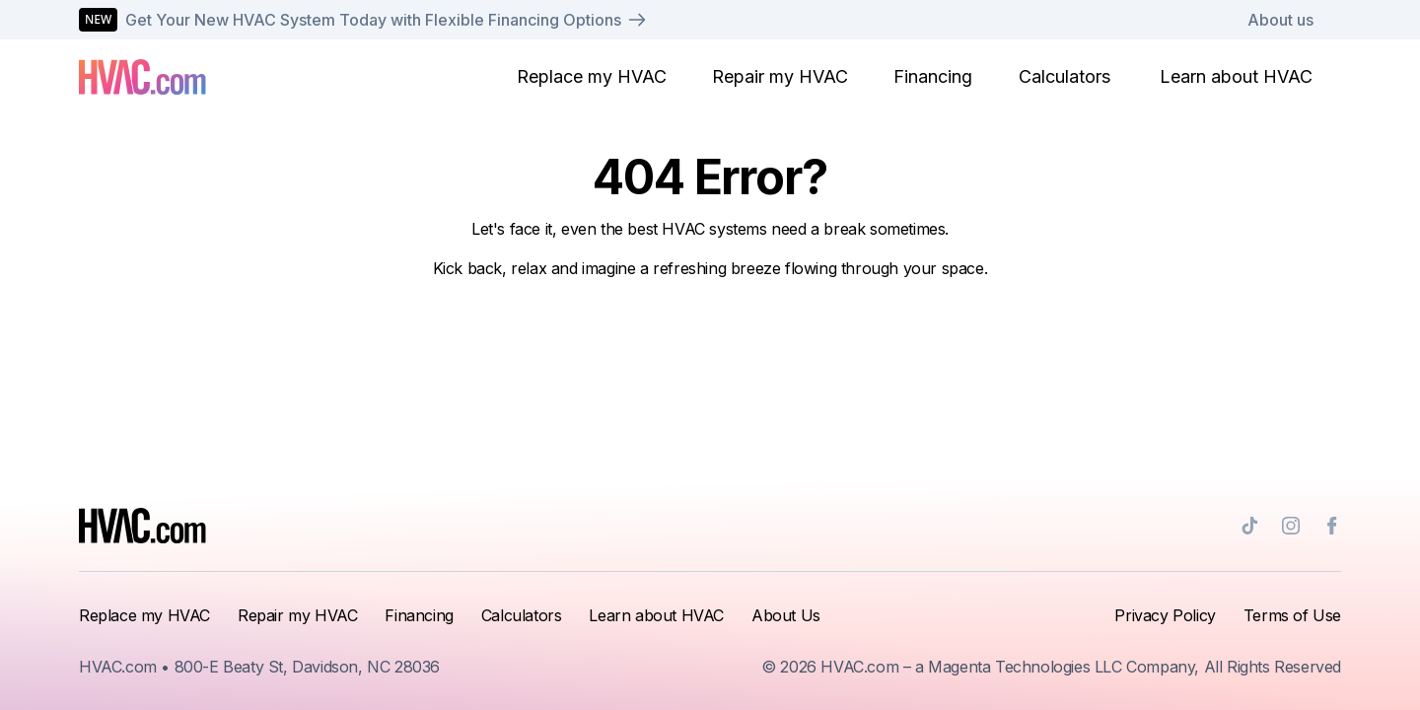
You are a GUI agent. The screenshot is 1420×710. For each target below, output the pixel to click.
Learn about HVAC (1236, 76)
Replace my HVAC (592, 76)
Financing (932, 76)
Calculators (1064, 76)
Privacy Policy (1164, 615)
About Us (785, 615)
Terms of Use (1292, 615)
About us (1280, 20)
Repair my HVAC (780, 76)
